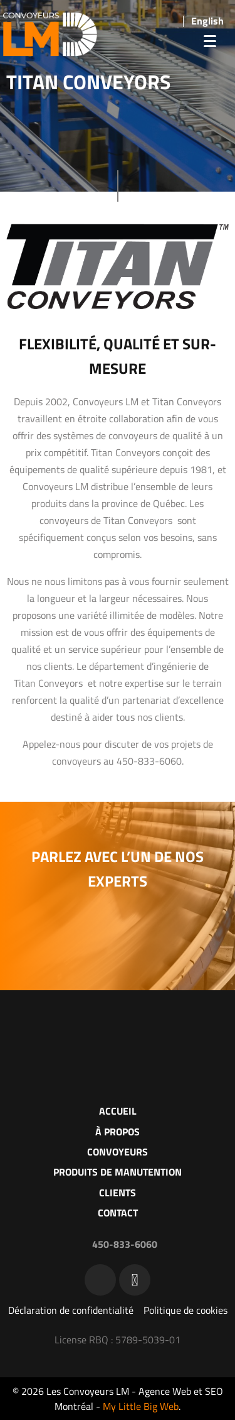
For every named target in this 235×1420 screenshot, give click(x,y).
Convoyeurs (117, 1151)
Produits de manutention (117, 1171)
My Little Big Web (141, 1406)
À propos (117, 1131)
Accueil (118, 1110)
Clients (117, 1192)
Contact (118, 1212)
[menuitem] (207, 20)
